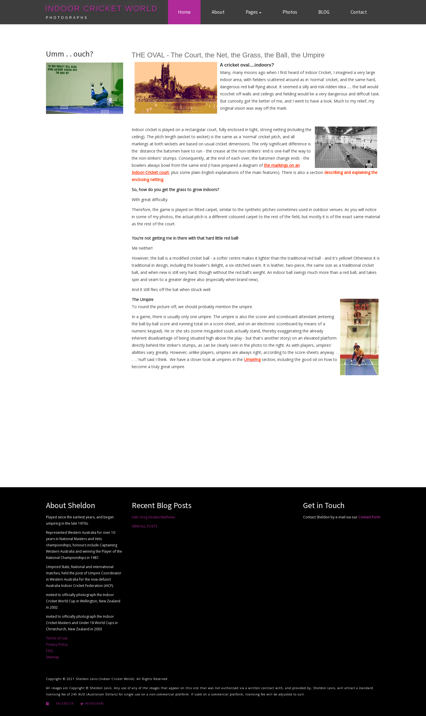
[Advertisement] (256, 426)
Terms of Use (57, 638)
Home (184, 12)
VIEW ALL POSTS (144, 526)
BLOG (323, 12)
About (218, 12)
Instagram (92, 703)
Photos (290, 12)
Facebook (64, 703)
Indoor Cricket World (101, 8)
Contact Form (369, 517)
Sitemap (52, 657)
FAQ (49, 650)
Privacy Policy (57, 644)
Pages (253, 12)
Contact (359, 12)
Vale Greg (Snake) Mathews (153, 517)
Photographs (67, 18)
